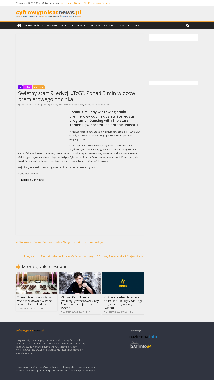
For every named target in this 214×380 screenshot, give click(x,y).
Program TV (79, 25)
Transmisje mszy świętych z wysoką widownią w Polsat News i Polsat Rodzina (36, 300)
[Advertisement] (79, 58)
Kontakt (133, 25)
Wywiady (52, 25)
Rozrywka (38, 87)
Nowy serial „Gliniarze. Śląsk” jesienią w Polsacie (85, 2)
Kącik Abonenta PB (102, 25)
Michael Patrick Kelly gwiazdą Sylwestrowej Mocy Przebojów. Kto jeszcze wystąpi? (80, 302)
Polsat (27, 87)
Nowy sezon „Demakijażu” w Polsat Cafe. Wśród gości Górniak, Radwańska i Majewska (83, 256)
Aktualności (32, 25)
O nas (120, 25)
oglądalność (77, 104)
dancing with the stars (61, 104)
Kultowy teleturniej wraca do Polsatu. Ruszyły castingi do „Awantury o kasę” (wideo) (123, 302)
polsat (87, 104)
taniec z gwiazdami (100, 104)
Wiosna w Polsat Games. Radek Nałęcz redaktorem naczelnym (60, 242)
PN (45, 104)
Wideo (64, 25)
